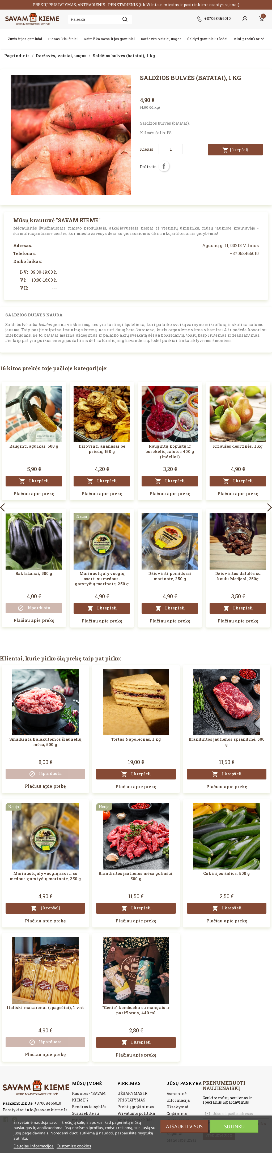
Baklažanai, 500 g (33, 573)
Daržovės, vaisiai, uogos (161, 38)
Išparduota (34, 608)
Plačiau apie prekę (34, 493)
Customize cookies (74, 1145)
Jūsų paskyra (184, 1083)
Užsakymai (178, 1106)
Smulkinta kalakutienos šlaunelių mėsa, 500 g (45, 741)
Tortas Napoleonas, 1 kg (136, 739)
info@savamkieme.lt (46, 1109)
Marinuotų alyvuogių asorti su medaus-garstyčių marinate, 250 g (102, 579)
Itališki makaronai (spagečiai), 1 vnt (45, 1007)
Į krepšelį (235, 150)
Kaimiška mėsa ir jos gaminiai (109, 38)
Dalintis (164, 166)
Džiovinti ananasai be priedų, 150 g (102, 448)
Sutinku (234, 1126)
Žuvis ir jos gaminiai (25, 38)
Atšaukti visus (184, 1126)
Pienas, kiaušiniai (63, 38)
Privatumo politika (136, 1113)
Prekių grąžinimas (135, 1106)
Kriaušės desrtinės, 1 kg (238, 446)
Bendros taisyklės (89, 1106)
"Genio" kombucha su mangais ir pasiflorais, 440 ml (136, 1010)
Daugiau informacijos (33, 1145)
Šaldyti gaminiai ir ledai (207, 38)
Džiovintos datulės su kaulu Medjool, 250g (238, 576)
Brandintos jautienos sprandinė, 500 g (227, 741)
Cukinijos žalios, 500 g (226, 873)
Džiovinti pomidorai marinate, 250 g (169, 576)
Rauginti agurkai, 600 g (34, 446)
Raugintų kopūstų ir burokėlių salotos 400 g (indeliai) (170, 451)
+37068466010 (47, 1103)
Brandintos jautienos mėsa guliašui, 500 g (136, 876)
